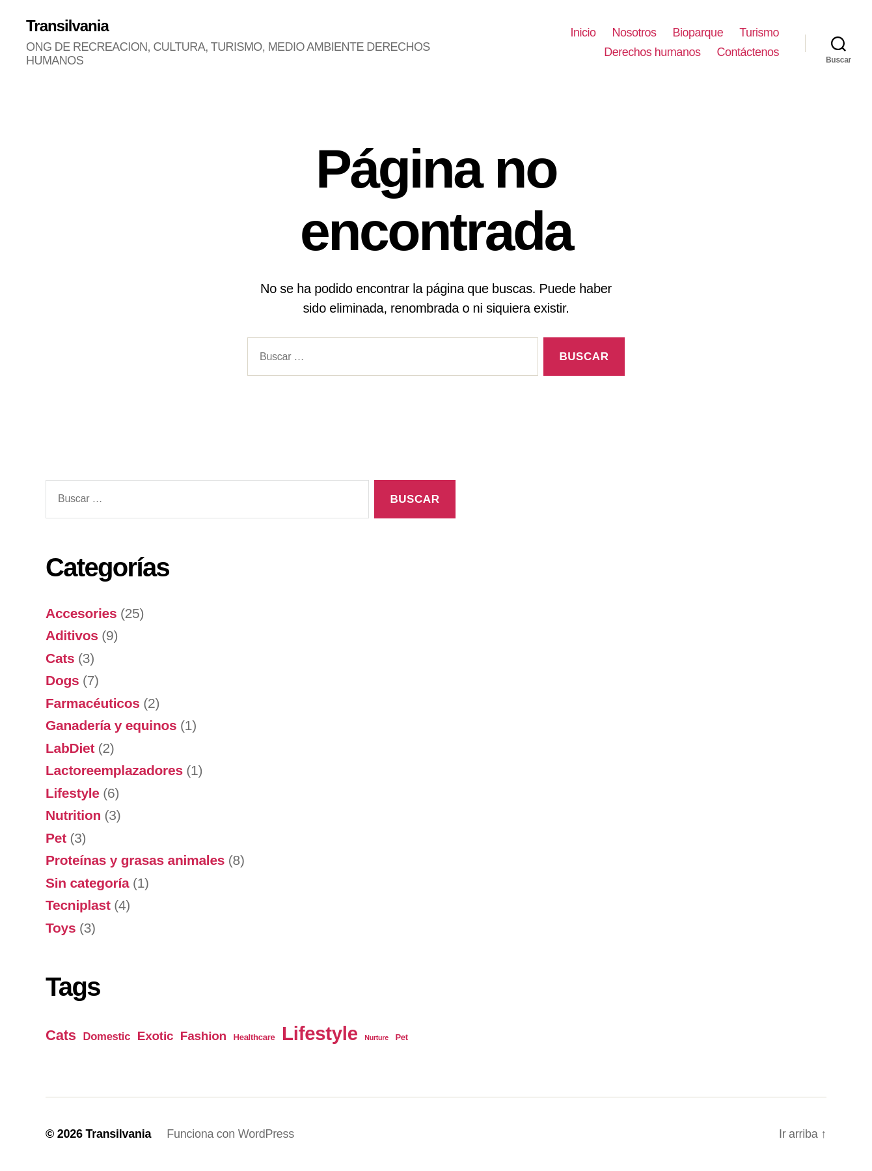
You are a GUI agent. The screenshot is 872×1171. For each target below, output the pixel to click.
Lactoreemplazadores (114, 770)
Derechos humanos (652, 52)
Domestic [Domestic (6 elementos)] (107, 1036)
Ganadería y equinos (111, 725)
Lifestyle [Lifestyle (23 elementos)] (320, 1033)
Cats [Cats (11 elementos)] (61, 1035)
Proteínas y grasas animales (135, 860)
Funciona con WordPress (230, 1133)
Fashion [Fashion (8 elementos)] (203, 1036)
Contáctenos (747, 52)
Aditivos (72, 635)
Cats (60, 658)
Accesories (81, 613)
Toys (60, 927)
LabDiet (70, 748)
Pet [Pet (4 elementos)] (401, 1037)
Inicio (582, 32)
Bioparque (698, 32)
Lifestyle (73, 792)
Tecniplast (78, 904)
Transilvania (67, 26)
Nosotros (634, 32)
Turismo (759, 32)
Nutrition (73, 815)
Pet (56, 837)
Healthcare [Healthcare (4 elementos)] (254, 1037)
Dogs (62, 680)
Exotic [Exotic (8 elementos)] (155, 1036)
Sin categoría (87, 882)
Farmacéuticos (93, 703)
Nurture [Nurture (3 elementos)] (376, 1037)
